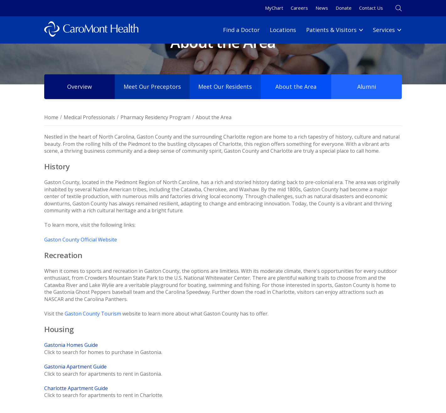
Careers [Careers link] (299, 8)
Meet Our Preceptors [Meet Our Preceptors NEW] (152, 86)
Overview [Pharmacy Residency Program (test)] (79, 86)
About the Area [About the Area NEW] (296, 86)
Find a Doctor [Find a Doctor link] (241, 30)
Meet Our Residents (225, 86)
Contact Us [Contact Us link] (371, 8)
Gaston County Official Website (80, 239)
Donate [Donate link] (344, 8)
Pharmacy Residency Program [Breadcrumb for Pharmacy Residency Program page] (155, 117)
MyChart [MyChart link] (274, 8)
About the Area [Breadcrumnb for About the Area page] (213, 117)
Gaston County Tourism (93, 313)
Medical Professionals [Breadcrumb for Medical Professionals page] (89, 117)
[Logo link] (91, 30)
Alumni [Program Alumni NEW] (366, 86)
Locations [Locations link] (283, 30)
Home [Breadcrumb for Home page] (51, 117)
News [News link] (322, 8)
